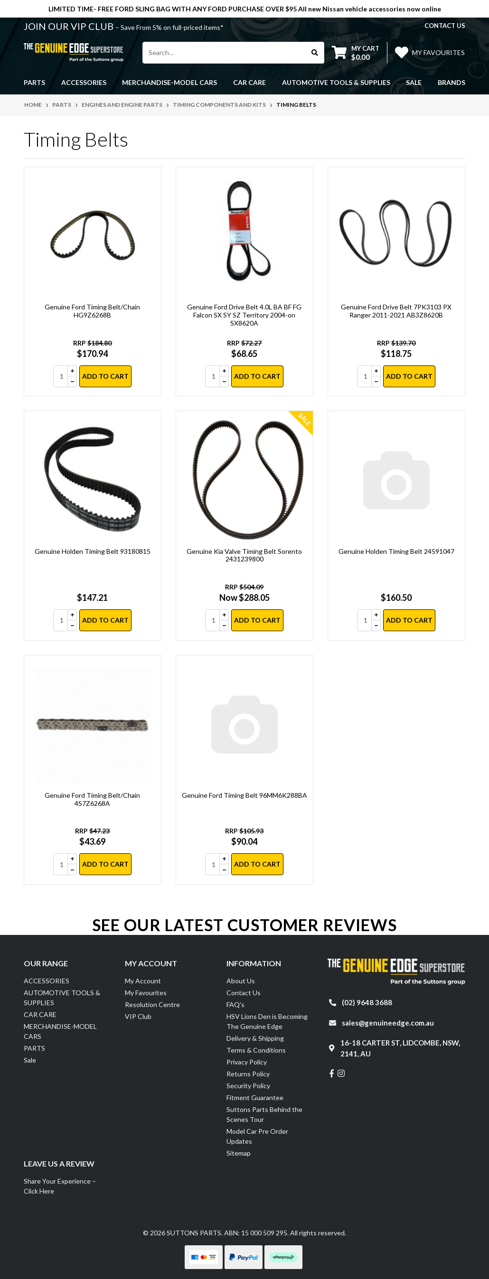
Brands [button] (451, 82)
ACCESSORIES (46, 981)
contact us (444, 25)
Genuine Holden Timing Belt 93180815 (92, 551)
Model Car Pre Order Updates (257, 1136)
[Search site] (315, 53)
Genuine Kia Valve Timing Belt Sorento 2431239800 (244, 555)
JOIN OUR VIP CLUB (69, 26)
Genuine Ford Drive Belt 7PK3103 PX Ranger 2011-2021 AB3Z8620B (396, 311)
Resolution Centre (152, 1004)
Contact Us (243, 993)
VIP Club (138, 1016)
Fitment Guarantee (254, 1097)
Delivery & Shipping (255, 1038)
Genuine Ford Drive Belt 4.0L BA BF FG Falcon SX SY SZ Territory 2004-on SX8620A (244, 315)
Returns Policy (248, 1074)
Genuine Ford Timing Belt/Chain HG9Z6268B (92, 311)
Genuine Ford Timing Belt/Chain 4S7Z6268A (92, 799)
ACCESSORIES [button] (83, 82)
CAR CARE (40, 1014)
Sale (414, 82)
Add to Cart (105, 376)
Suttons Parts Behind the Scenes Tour (264, 1114)
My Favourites (146, 993)
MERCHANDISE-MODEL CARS (60, 1031)
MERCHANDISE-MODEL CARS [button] (169, 82)
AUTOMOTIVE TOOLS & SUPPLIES (62, 998)
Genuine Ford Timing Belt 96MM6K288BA (244, 795)
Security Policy (248, 1086)
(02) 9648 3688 (367, 1002)
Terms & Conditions (256, 1050)
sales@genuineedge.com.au (388, 1022)
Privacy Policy (246, 1062)
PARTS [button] (34, 82)
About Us (240, 981)
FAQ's (235, 1004)
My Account (143, 981)
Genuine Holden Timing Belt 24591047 (396, 551)
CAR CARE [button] (249, 82)
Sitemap (238, 1153)
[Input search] (224, 53)
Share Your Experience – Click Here (60, 1186)
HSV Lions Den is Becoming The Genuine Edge (267, 1021)
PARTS (34, 1048)
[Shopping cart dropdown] (355, 52)
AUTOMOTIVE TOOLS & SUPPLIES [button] (336, 82)
